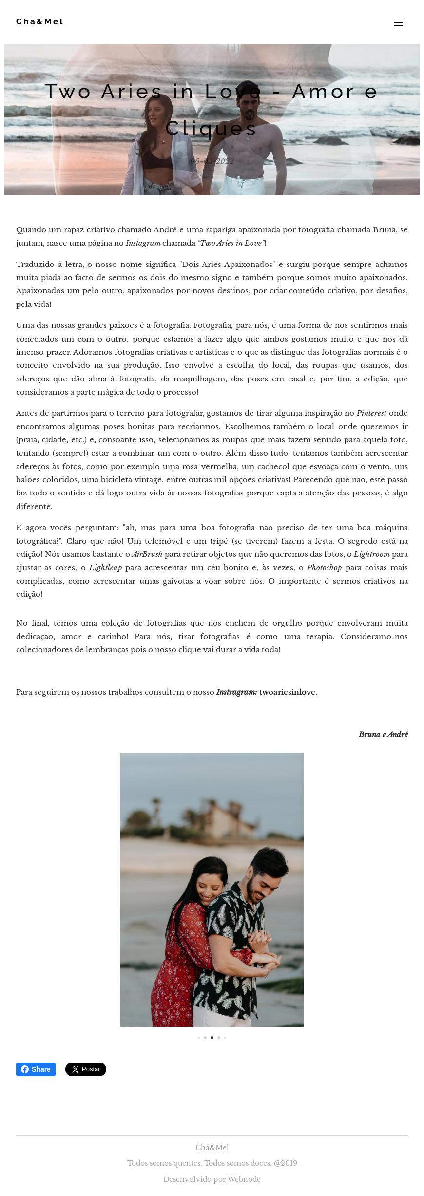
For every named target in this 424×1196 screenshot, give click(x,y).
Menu (398, 22)
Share (36, 1069)
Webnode (244, 1179)
